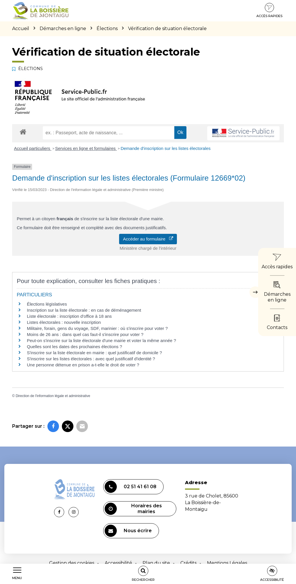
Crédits (188, 563)
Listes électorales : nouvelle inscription (64, 322)
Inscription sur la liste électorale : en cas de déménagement (84, 310)
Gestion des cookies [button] (71, 563)
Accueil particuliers (32, 148)
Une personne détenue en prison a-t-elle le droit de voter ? (83, 364)
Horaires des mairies (133, 509)
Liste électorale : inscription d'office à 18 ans (69, 316)
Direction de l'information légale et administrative (53, 396)
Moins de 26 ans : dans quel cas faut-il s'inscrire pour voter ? (85, 334)
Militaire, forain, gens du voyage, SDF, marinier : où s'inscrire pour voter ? (97, 328)
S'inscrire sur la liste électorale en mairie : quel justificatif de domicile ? (94, 352)
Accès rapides (269, 10)
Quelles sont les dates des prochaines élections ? (74, 346)
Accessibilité (118, 563)
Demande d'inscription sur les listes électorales (165, 148)
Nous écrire (128, 531)
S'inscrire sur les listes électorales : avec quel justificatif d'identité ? (91, 358)
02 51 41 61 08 (130, 487)
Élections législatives (47, 304)
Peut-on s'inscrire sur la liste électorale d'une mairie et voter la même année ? (101, 340)
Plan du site (156, 563)
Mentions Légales (227, 563)
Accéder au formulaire (148, 238)
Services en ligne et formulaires (86, 148)
